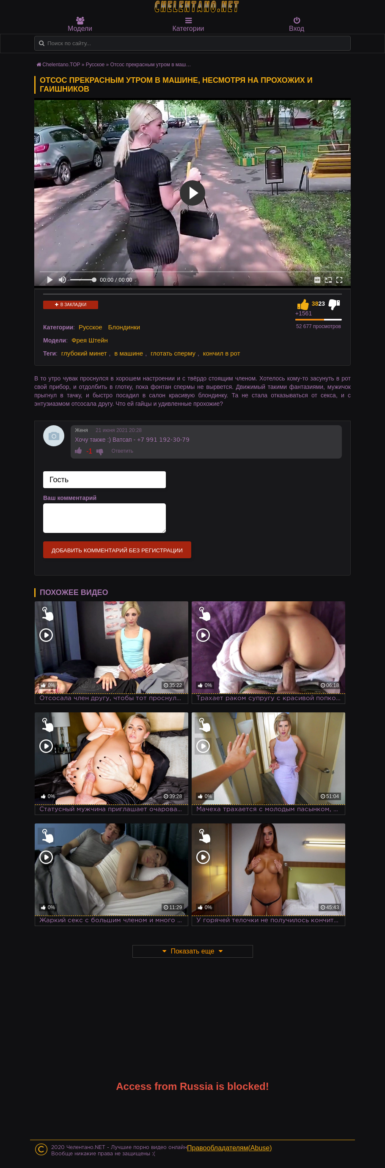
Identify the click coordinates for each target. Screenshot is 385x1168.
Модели (80, 24)
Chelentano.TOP (61, 65)
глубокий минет (84, 353)
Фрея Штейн (90, 340)
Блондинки (124, 327)
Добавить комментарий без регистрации (117, 550)
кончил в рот (221, 353)
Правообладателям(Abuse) (229, 1148)
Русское (95, 65)
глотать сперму (173, 353)
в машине (128, 353)
